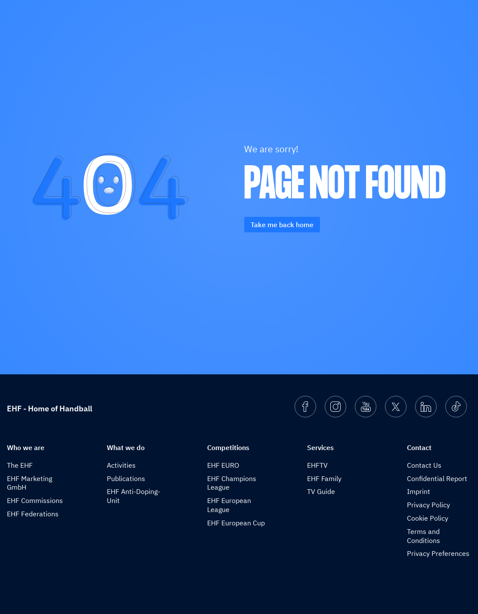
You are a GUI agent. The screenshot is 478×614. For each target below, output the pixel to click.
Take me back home (282, 224)
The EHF (20, 465)
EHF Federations (33, 513)
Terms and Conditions (423, 536)
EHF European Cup (236, 522)
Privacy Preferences (438, 553)
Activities (121, 465)
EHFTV (317, 465)
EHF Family (324, 478)
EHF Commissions (35, 500)
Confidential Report (437, 478)
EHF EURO (223, 465)
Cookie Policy (427, 518)
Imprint (418, 491)
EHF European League (229, 505)
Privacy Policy (428, 504)
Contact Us (424, 465)
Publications (126, 478)
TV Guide (321, 491)
